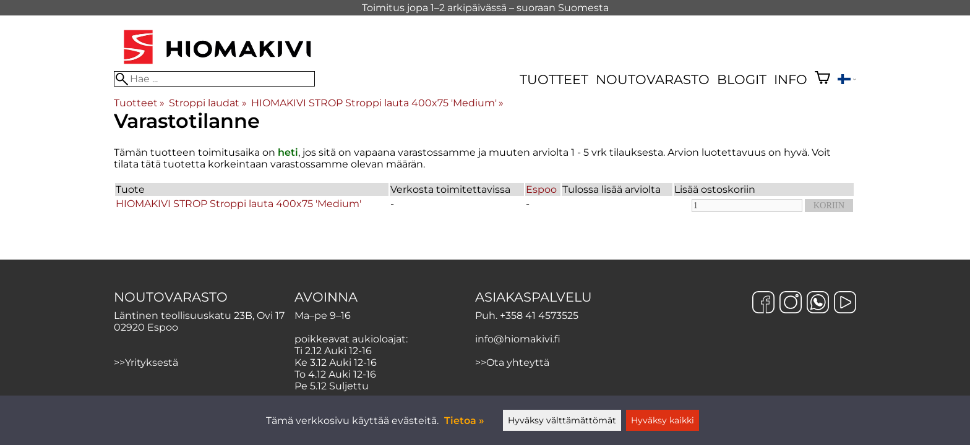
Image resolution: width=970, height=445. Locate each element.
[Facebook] (763, 303)
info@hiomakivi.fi (517, 339)
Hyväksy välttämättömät (562, 420)
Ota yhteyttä (517, 362)
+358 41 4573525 (539, 315)
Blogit (741, 79)
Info (790, 79)
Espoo (541, 189)
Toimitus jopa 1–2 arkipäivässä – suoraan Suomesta (485, 8)
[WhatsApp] (818, 303)
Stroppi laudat (207, 103)
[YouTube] (845, 303)
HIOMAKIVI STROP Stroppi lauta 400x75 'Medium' (377, 103)
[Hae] (214, 79)
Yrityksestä (151, 362)
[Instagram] (790, 303)
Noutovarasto (653, 79)
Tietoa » (464, 420)
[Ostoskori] (822, 79)
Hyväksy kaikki (662, 420)
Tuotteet (554, 79)
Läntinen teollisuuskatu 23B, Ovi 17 (199, 315)
